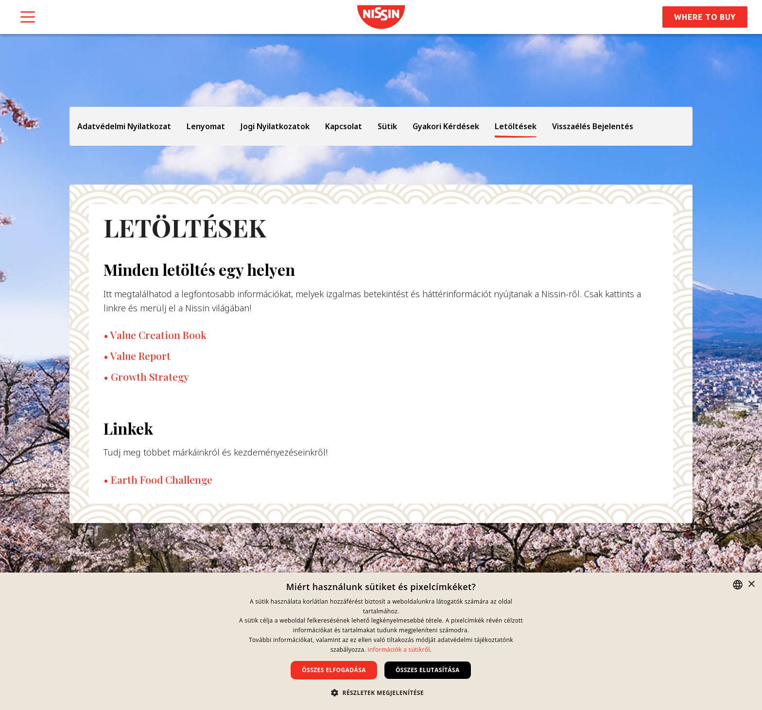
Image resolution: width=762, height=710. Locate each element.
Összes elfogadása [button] (334, 670)
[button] (381, 692)
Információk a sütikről (398, 649)
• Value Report (137, 355)
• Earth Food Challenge (158, 479)
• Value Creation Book (155, 334)
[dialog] (381, 641)
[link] (381, 17)
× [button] (751, 584)
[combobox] (738, 585)
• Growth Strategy (146, 376)
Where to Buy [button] (705, 17)
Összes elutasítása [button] (428, 670)
